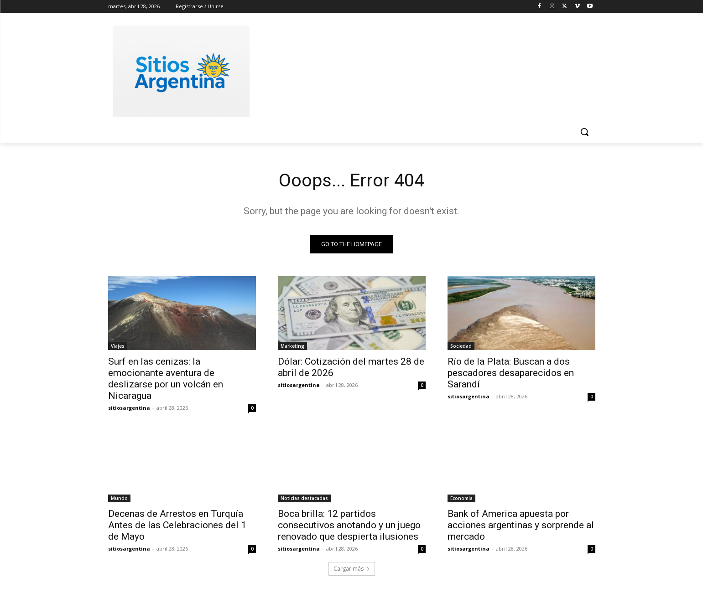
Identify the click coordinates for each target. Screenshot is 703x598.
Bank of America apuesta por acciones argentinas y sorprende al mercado (521, 525)
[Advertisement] (420, 69)
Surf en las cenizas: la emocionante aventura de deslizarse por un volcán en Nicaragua (165, 379)
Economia (461, 498)
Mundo (119, 498)
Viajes (118, 346)
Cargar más (351, 569)
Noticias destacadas (304, 498)
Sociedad (461, 346)
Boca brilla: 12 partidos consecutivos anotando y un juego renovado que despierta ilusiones (349, 525)
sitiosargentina (129, 408)
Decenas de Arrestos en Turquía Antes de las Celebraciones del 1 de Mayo (177, 525)
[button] (584, 132)
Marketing (292, 346)
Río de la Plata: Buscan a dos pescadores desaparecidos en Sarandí (511, 373)
